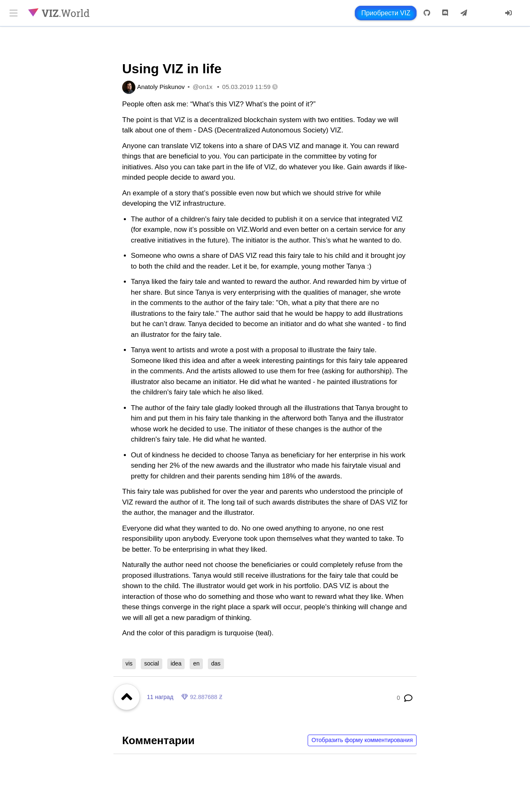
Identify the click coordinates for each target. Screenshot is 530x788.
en (196, 663)
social (151, 663)
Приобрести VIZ (385, 13)
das (216, 663)
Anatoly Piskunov (161, 86)
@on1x (202, 86)
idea (176, 663)
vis (128, 663)
